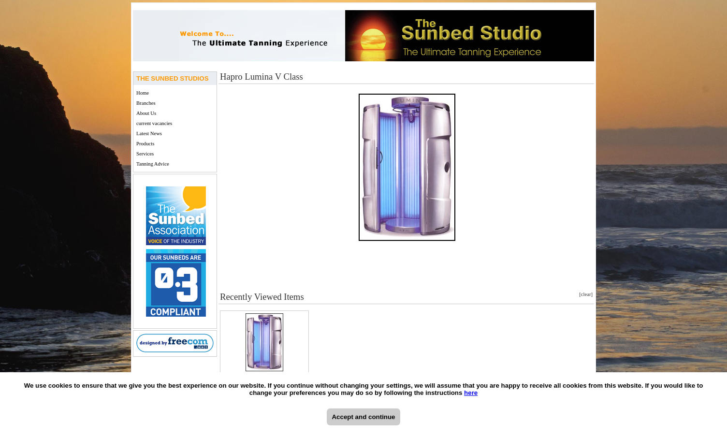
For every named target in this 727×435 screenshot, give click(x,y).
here (471, 392)
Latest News (149, 133)
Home (142, 93)
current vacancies (154, 123)
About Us (146, 113)
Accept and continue (363, 417)
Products (145, 143)
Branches (146, 103)
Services (145, 153)
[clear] (586, 294)
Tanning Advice (152, 164)
